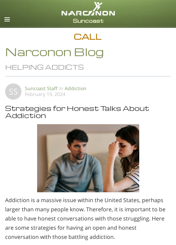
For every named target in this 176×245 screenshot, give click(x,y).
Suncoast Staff (41, 88)
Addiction (75, 88)
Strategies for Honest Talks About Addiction (77, 111)
